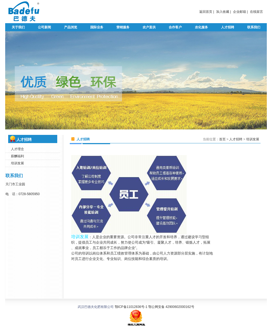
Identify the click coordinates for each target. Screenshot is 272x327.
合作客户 (175, 27)
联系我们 (253, 27)
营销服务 (122, 27)
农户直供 (149, 27)
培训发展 (17, 163)
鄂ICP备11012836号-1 (131, 307)
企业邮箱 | (240, 12)
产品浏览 (70, 27)
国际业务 (96, 27)
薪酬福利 (17, 156)
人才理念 (17, 149)
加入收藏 (222, 12)
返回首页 (205, 12)
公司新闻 (44, 27)
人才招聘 (227, 27)
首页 (222, 139)
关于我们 (18, 27)
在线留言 (256, 12)
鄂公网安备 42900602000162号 (170, 307)
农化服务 (201, 27)
